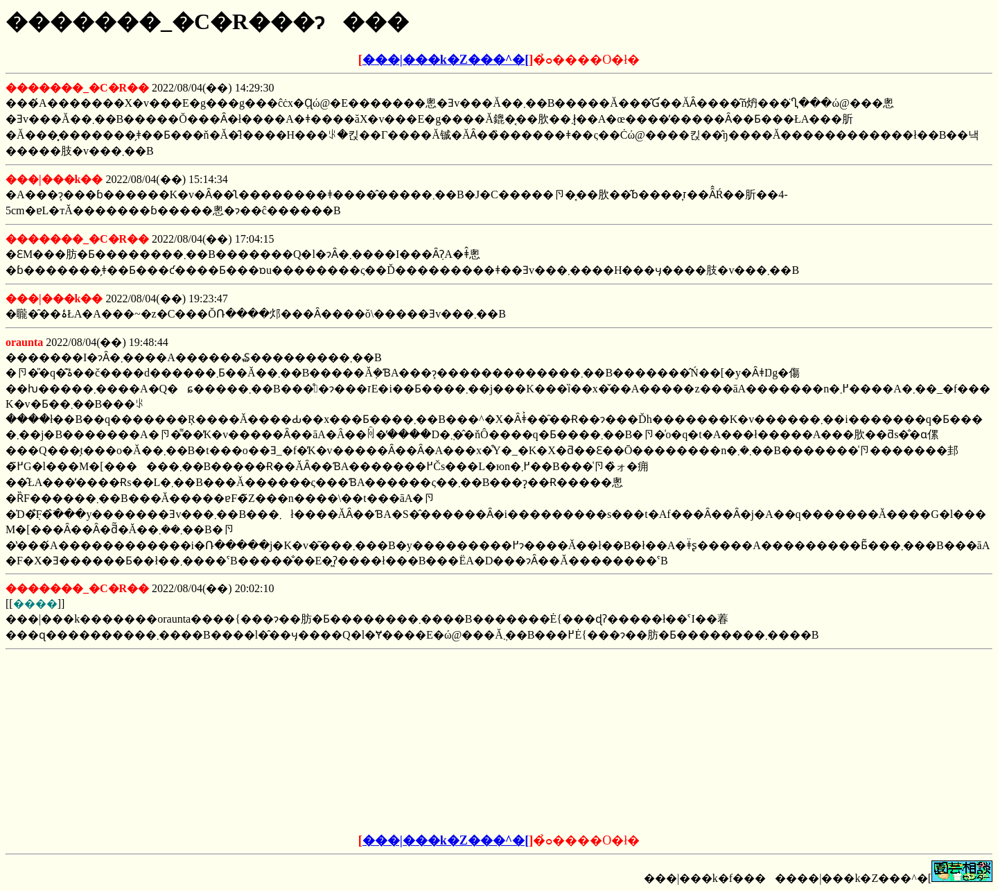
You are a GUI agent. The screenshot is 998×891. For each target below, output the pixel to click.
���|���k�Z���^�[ (445, 60)
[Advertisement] (394, 742)
